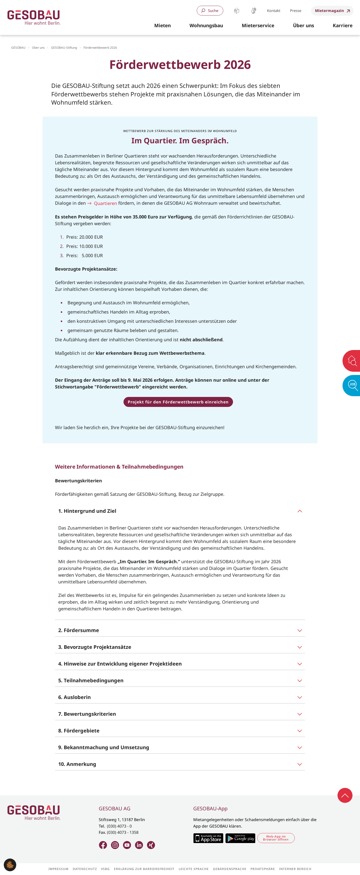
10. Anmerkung (77, 764)
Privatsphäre (262, 869)
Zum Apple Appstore (208, 838)
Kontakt (273, 10)
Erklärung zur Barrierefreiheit (144, 869)
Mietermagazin (329, 10)
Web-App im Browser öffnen (276, 838)
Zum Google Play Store (240, 838)
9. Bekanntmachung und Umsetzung (103, 747)
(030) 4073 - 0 (119, 826)
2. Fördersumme (78, 630)
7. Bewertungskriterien (87, 713)
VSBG (105, 869)
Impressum (58, 869)
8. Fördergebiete (79, 730)
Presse (295, 10)
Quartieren (105, 203)
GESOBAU (18, 47)
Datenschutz (85, 869)
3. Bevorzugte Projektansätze (94, 647)
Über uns (38, 47)
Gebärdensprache (253, 10)
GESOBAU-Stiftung (64, 47)
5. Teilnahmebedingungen (91, 680)
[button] (162, 26)
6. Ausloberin (74, 697)
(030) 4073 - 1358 (122, 832)
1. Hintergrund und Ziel (87, 511)
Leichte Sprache (236, 10)
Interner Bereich (295, 869)
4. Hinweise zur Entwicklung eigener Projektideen (120, 663)
